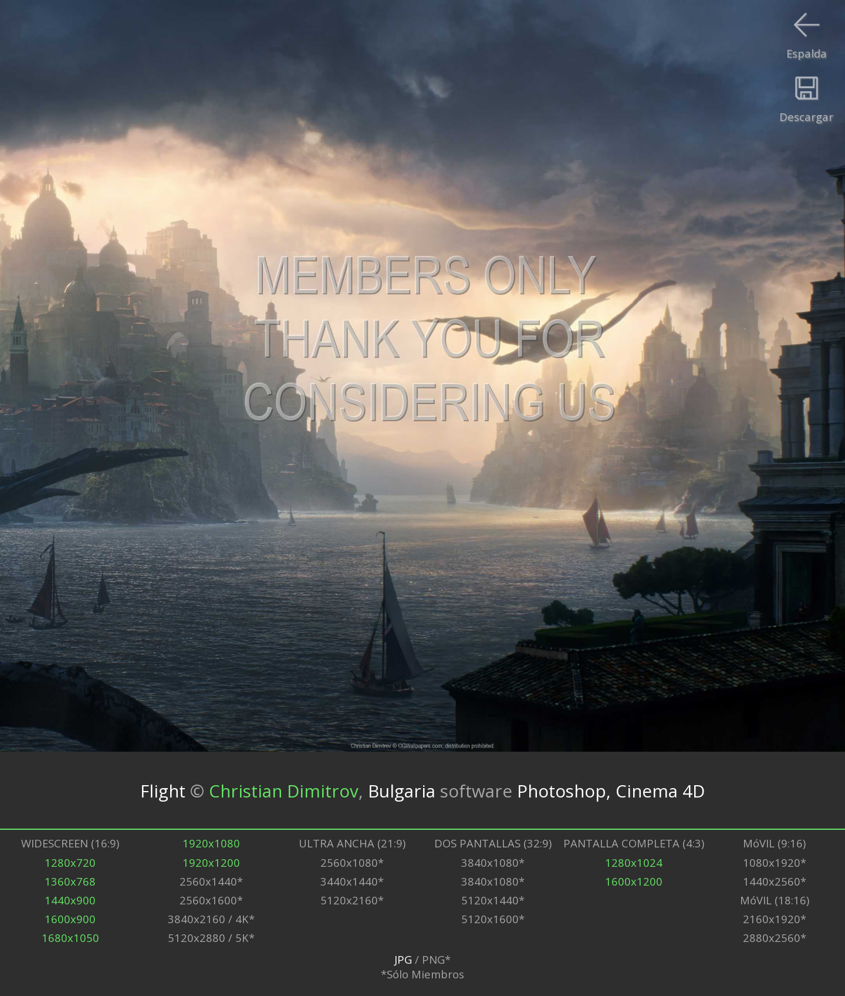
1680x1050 (70, 937)
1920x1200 (211, 862)
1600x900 (70, 918)
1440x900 (70, 900)
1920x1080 (211, 843)
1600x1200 (634, 881)
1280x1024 (634, 862)
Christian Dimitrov (284, 790)
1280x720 (70, 862)
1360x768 (70, 881)
